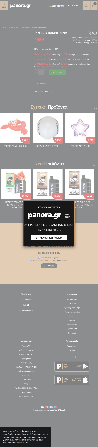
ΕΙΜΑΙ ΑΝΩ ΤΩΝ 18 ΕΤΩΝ (48, 237)
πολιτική (20, 442)
